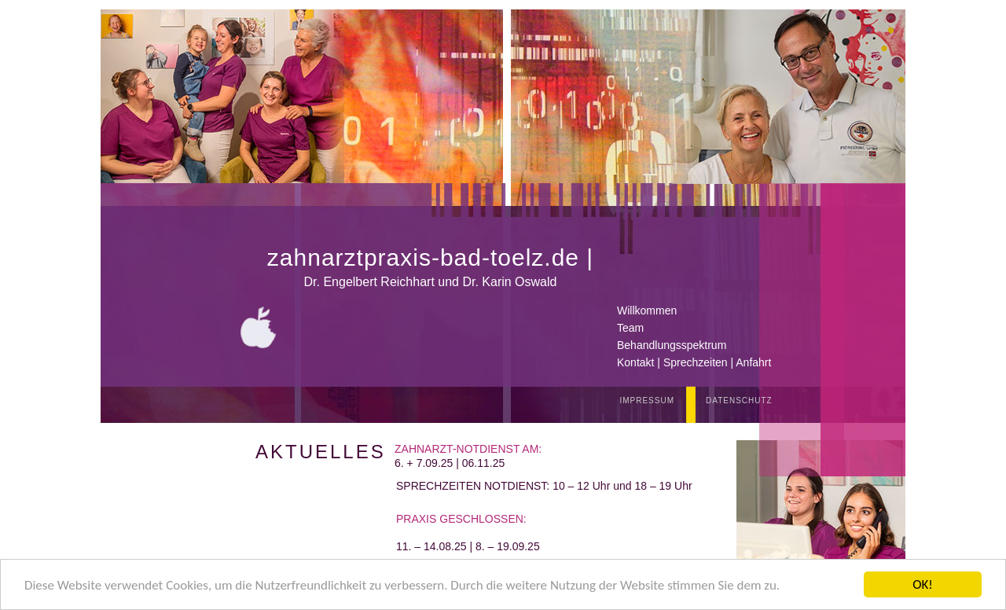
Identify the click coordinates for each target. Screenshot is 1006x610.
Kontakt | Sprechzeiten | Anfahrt (694, 362)
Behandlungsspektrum (671, 345)
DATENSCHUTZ (739, 400)
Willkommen (647, 310)
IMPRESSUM (646, 400)
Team (630, 328)
